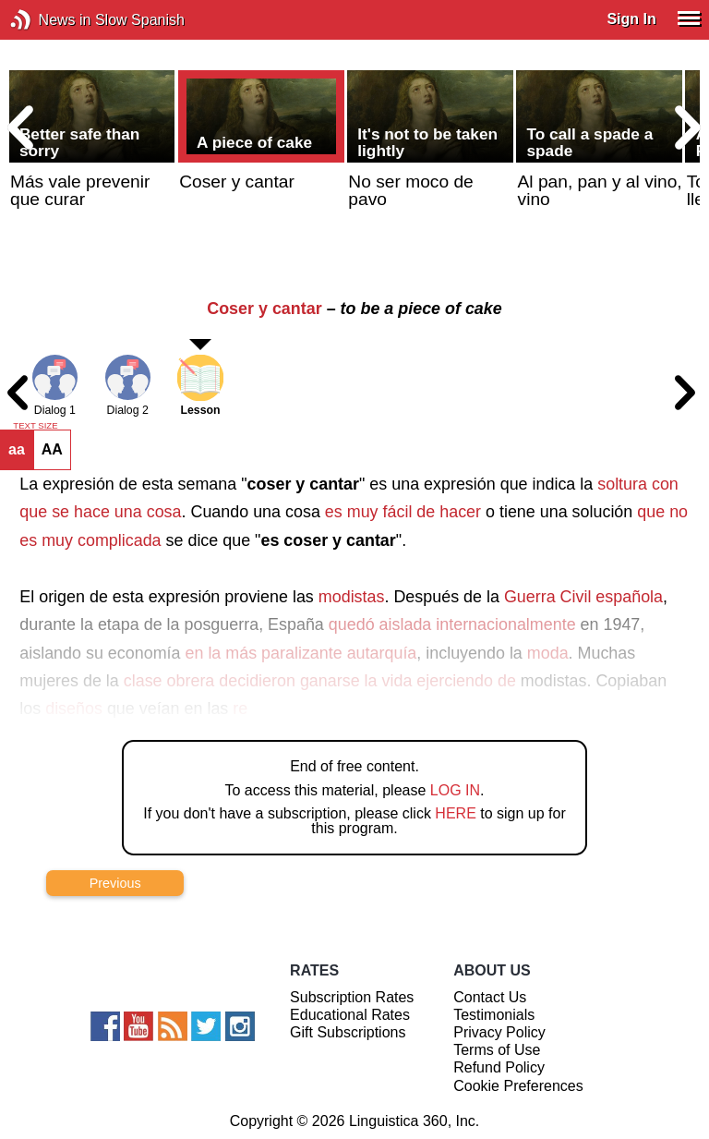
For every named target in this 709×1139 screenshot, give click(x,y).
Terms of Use (496, 1050)
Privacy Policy (499, 1032)
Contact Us (489, 997)
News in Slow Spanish (48, 20)
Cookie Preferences (518, 1086)
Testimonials (494, 1015)
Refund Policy (499, 1067)
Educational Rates (350, 1015)
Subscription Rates (352, 997)
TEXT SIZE (35, 425)
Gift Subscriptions (347, 1032)
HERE (455, 813)
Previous (115, 883)
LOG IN (455, 790)
